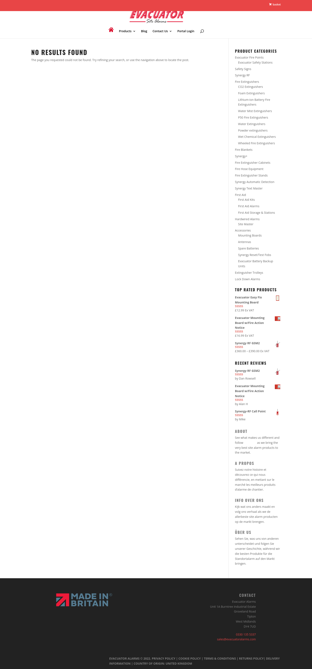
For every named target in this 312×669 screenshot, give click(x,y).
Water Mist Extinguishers (255, 111)
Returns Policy (251, 658)
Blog (144, 31)
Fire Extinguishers (247, 82)
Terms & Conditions (220, 658)
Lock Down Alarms (247, 279)
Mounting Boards (250, 235)
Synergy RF (242, 75)
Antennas (244, 242)
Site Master (245, 224)
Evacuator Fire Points (249, 57)
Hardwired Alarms (247, 219)
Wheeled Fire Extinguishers (256, 143)
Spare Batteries (248, 248)
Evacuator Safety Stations (255, 62)
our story (250, 443)
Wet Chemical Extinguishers (257, 137)
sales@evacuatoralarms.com (236, 639)
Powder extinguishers (253, 130)
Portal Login (185, 31)
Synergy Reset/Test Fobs (254, 255)
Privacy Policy (163, 658)
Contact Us (160, 31)
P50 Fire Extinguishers (253, 117)
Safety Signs (243, 69)
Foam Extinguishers (251, 93)
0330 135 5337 (246, 634)
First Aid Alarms (248, 206)
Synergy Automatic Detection (254, 182)
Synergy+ (241, 156)
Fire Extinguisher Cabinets (252, 163)
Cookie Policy (190, 658)
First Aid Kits (246, 200)
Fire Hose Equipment (249, 169)
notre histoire (253, 470)
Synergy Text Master (249, 188)
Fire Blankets (243, 150)
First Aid (240, 195)
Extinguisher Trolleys (249, 273)
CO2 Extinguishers (250, 87)
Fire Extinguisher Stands (251, 175)
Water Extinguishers (251, 124)
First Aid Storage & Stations (256, 213)
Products (125, 31)
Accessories (243, 230)
